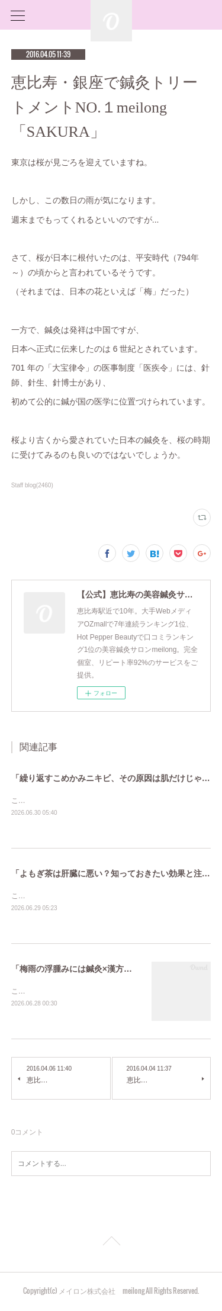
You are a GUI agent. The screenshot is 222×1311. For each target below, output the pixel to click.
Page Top (111, 1245)
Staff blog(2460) (32, 485)
